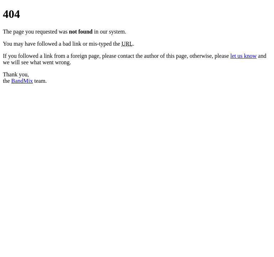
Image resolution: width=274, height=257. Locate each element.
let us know (243, 56)
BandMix (22, 81)
